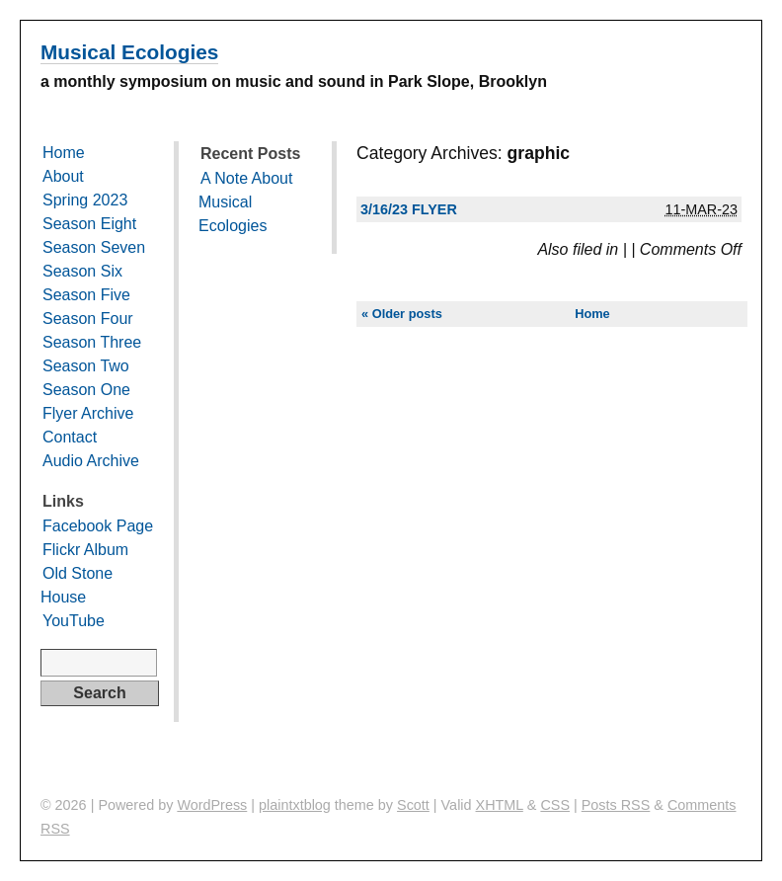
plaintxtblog (295, 805)
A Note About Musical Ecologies (245, 202)
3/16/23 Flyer (408, 209)
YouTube (73, 620)
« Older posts (401, 313)
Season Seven (93, 247)
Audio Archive (90, 460)
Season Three (91, 342)
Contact (69, 437)
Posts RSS (616, 805)
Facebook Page (97, 526)
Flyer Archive (87, 413)
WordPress (212, 805)
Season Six (82, 271)
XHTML (499, 805)
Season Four (87, 318)
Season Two (85, 366)
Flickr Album (85, 549)
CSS (555, 805)
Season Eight (89, 223)
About (63, 176)
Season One (86, 389)
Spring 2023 (84, 200)
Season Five (86, 294)
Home (592, 313)
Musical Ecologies (129, 51)
